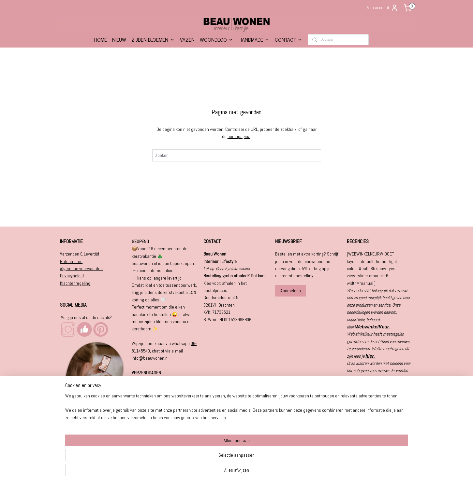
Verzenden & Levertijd (79, 254)
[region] (193, 462)
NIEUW (119, 39)
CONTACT (289, 39)
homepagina (238, 136)
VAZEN (187, 39)
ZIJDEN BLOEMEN (153, 39)
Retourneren (71, 261)
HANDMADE (254, 39)
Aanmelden (290, 291)
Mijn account (382, 8)
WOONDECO (216, 39)
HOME (100, 39)
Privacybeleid (72, 276)
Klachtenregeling (75, 283)
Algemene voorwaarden (81, 268)
